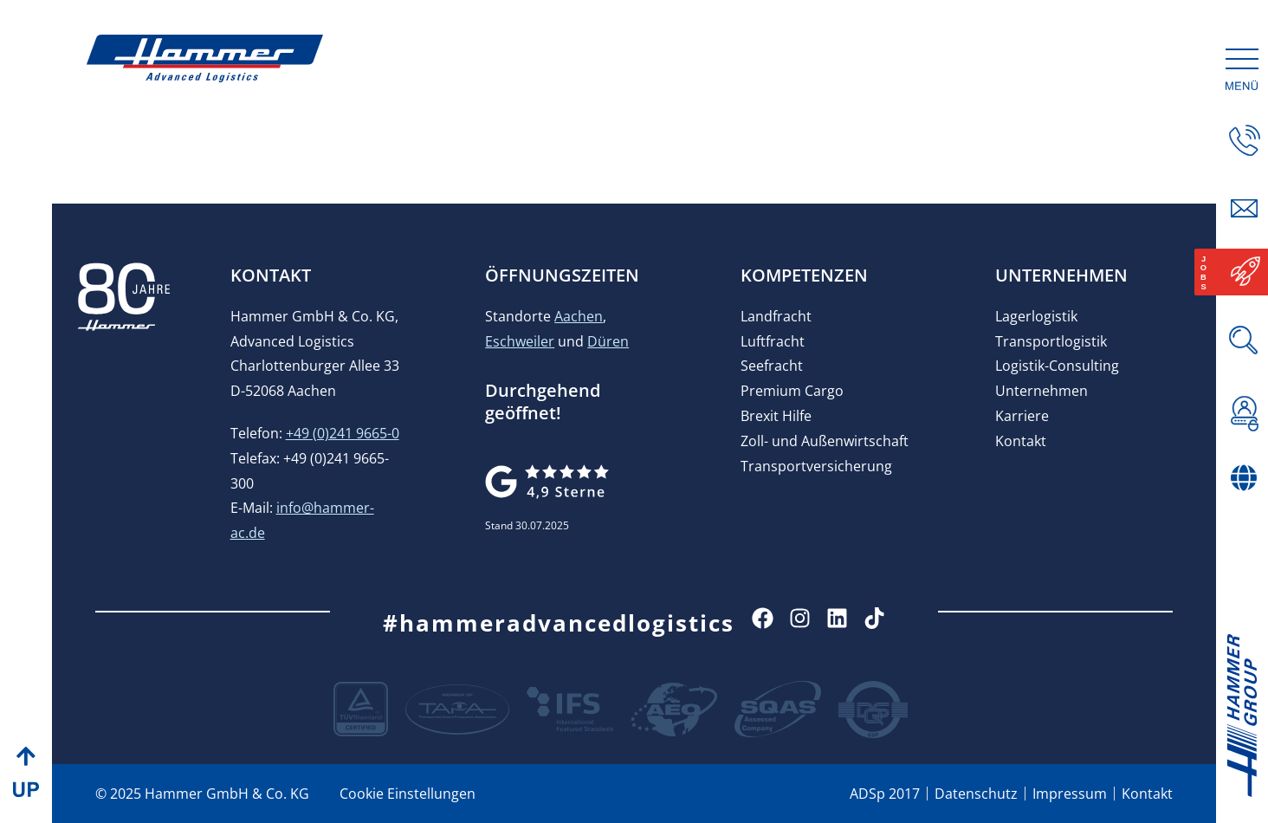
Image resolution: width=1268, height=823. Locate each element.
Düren (608, 341)
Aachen (578, 316)
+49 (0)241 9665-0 (342, 433)
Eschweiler (519, 341)
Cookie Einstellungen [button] (408, 793)
